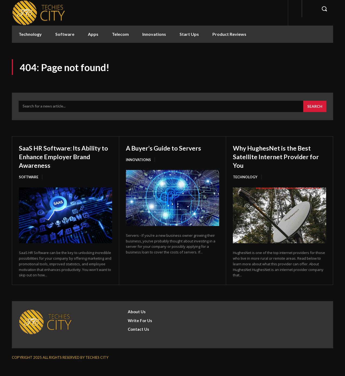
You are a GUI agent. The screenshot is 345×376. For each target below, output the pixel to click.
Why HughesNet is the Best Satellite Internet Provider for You (279, 157)
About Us (137, 321)
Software (64, 34)
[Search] (314, 107)
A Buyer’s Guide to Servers (171, 148)
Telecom (120, 34)
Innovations (154, 34)
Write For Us (140, 330)
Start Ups (189, 34)
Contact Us (138, 338)
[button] (324, 8)
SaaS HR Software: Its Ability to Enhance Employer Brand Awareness (55, 161)
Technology (30, 34)
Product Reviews (229, 34)
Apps (93, 34)
